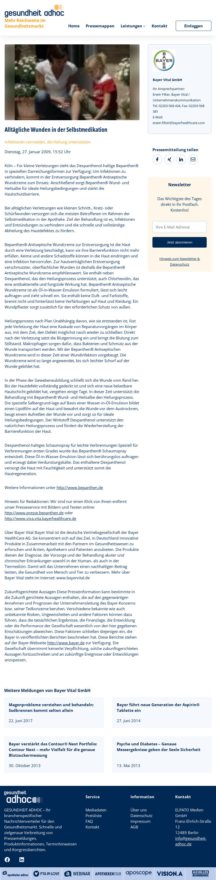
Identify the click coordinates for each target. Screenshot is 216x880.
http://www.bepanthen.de (80, 487)
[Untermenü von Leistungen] (144, 26)
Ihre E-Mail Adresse (173, 227)
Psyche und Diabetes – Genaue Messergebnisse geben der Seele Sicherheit (158, 746)
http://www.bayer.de (65, 642)
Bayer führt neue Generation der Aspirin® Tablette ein (158, 707)
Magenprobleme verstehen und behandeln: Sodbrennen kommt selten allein (51, 707)
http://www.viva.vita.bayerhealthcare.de (40, 518)
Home (74, 25)
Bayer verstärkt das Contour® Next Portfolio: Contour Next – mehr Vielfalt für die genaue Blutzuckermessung (53, 749)
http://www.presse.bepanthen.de (34, 512)
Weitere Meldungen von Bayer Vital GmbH (47, 690)
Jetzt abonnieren (179, 242)
